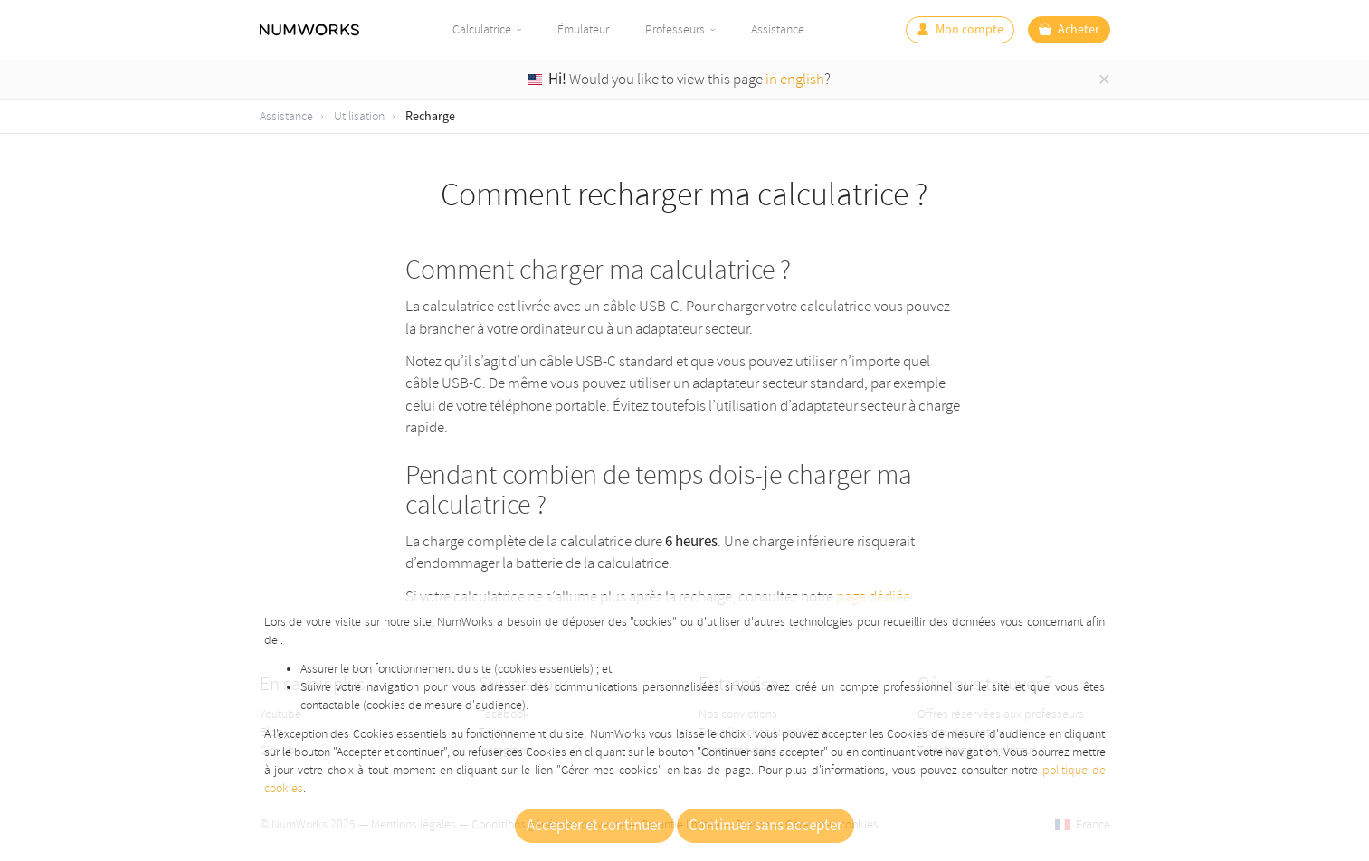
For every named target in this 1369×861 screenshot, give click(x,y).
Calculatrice (481, 29)
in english (794, 79)
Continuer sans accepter (765, 826)
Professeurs (675, 29)
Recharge (430, 117)
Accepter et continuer (594, 826)
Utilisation (359, 116)
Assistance (777, 29)
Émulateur (583, 29)
